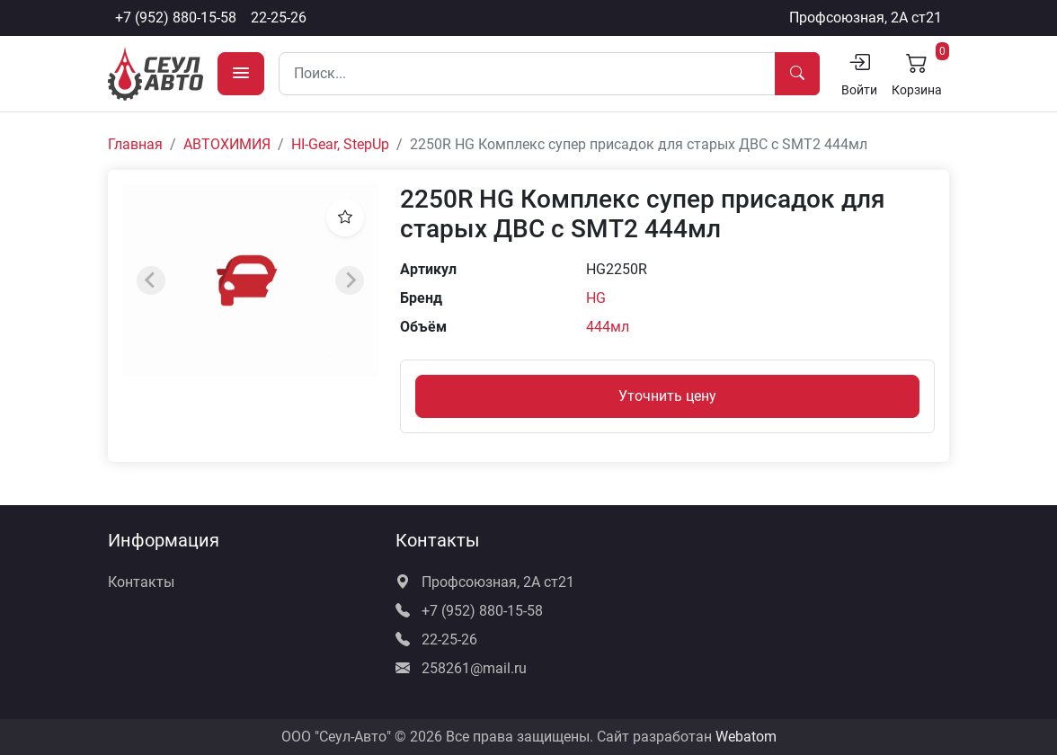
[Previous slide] (151, 280)
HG (596, 297)
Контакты (141, 582)
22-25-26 (278, 17)
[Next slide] (349, 280)
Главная (135, 144)
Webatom (746, 736)
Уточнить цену (667, 395)
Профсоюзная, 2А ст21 (865, 17)
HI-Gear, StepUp (340, 144)
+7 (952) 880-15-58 (175, 17)
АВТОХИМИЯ (227, 144)
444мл (607, 326)
